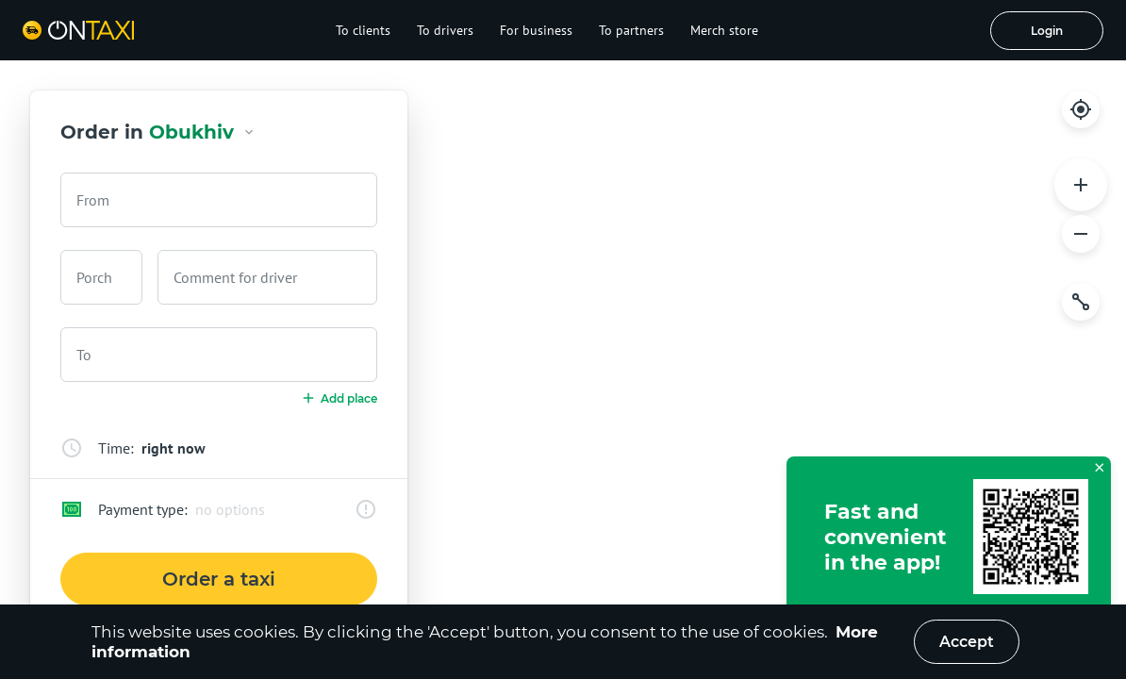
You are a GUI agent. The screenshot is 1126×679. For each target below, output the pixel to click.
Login (1047, 31)
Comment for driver (235, 277)
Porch (94, 277)
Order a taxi (218, 579)
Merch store (724, 30)
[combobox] (219, 200)
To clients (363, 30)
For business (536, 30)
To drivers (445, 30)
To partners (631, 30)
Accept (966, 642)
